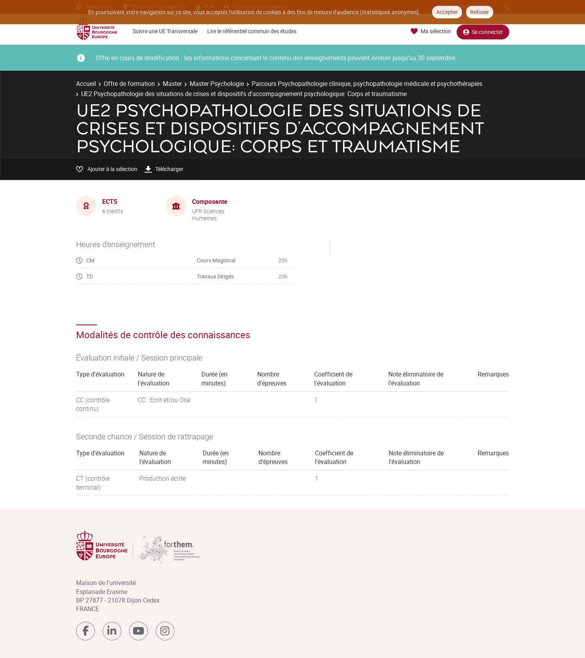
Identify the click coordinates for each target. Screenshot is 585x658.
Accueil (86, 83)
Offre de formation (129, 83)
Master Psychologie (217, 83)
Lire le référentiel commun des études (252, 31)
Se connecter (483, 31)
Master (172, 83)
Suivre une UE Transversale (165, 31)
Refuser (479, 12)
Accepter (447, 12)
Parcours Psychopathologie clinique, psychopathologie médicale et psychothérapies (367, 83)
